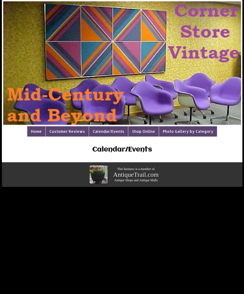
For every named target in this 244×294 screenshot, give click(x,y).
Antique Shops (123, 180)
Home (36, 131)
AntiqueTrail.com (135, 174)
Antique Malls (148, 180)
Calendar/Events (108, 131)
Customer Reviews (67, 131)
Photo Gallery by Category (188, 131)
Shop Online (143, 131)
